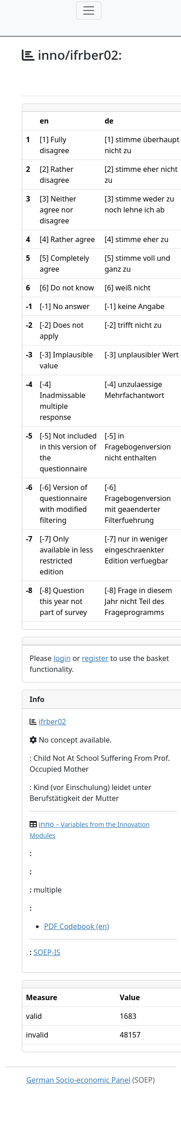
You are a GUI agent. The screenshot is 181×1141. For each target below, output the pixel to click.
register (95, 658)
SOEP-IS (47, 952)
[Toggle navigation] (88, 10)
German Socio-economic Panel (78, 1080)
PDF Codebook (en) (76, 926)
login (62, 658)
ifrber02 (52, 722)
